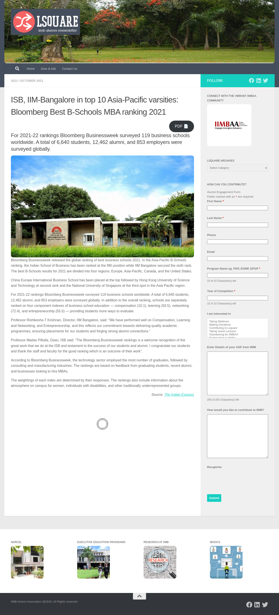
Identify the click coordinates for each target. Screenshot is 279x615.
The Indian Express (179, 394)
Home (31, 68)
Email (211, 251)
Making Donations (237, 324)
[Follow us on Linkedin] (258, 80)
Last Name (215, 218)
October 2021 (31, 80)
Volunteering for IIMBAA (237, 334)
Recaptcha (214, 467)
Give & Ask (48, 68)
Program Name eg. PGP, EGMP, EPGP (233, 268)
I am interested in (219, 313)
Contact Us (69, 68)
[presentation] (240, 480)
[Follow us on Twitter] (265, 80)
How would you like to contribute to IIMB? (235, 410)
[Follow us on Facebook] (251, 80)
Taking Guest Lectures (237, 331)
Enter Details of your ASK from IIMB (231, 347)
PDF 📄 (182, 126)
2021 (14, 80)
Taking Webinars (237, 321)
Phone (211, 235)
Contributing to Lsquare (237, 328)
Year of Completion (221, 291)
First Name (215, 201)
